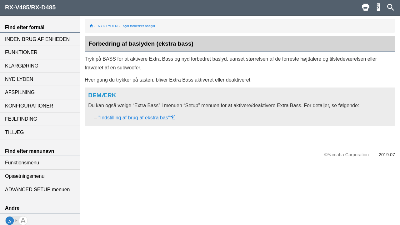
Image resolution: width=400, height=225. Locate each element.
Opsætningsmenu (24, 176)
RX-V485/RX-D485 (30, 7)
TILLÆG (14, 132)
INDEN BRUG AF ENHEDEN (37, 39)
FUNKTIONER (21, 52)
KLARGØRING (21, 65)
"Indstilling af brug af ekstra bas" (137, 117)
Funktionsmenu (22, 162)
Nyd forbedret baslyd (139, 26)
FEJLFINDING (21, 119)
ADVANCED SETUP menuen (37, 189)
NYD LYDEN (19, 79)
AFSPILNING (20, 92)
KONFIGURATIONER (29, 105)
